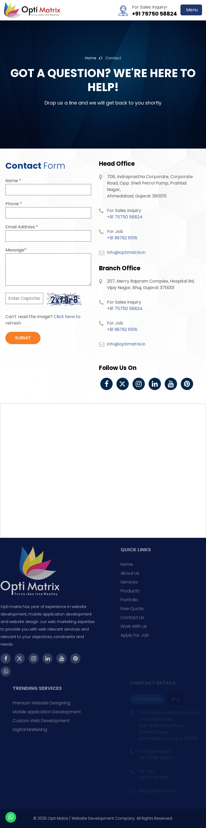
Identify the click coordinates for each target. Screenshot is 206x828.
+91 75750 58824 (154, 13)
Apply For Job (144, 635)
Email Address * (21, 227)
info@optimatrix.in (126, 252)
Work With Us (143, 626)
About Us (139, 573)
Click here (64, 317)
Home (90, 58)
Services (138, 582)
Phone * (13, 204)
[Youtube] (171, 384)
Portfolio (138, 600)
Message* (15, 250)
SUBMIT (23, 338)
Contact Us (141, 617)
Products (139, 591)
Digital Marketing (40, 729)
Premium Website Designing (51, 703)
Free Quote (141, 609)
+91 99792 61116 (122, 238)
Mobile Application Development (57, 712)
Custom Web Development (51, 721)
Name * (13, 181)
